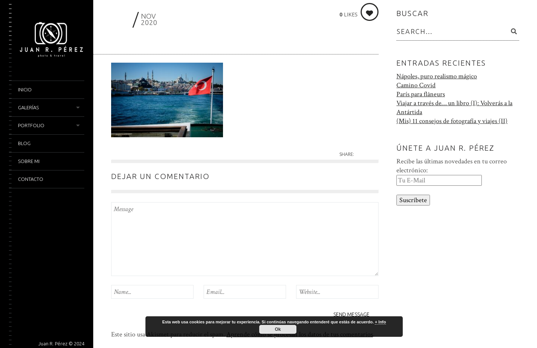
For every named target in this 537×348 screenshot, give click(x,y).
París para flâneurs (420, 94)
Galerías (28, 107)
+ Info (380, 322)
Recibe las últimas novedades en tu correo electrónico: (451, 166)
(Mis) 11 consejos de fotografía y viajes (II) (452, 121)
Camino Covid (416, 85)
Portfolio (31, 125)
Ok (278, 329)
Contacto (30, 179)
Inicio (25, 89)
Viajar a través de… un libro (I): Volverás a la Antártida (454, 107)
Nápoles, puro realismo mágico (436, 76)
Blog (24, 143)
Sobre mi (29, 161)
